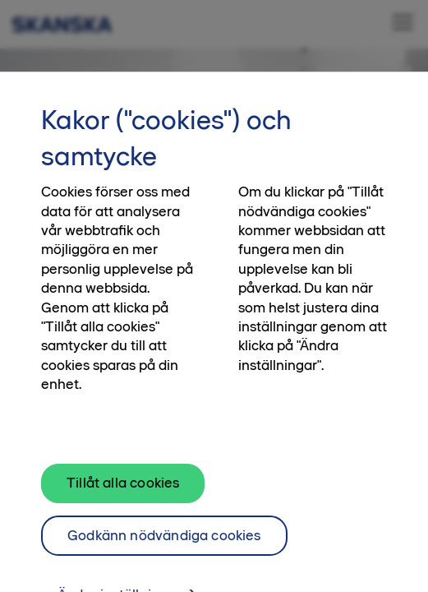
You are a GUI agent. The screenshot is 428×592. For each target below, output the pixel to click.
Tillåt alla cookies (123, 489)
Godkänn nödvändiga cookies (164, 542)
